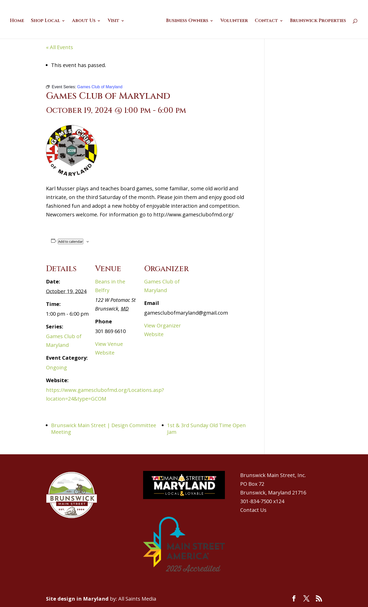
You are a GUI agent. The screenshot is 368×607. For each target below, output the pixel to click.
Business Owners (185, 20)
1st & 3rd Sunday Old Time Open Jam (206, 428)
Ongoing (56, 367)
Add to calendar (70, 241)
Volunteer (232, 20)
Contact (264, 20)
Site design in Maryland (77, 598)
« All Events (59, 47)
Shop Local (47, 20)
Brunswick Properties (316, 20)
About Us (85, 20)
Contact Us (253, 509)
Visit (115, 20)
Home (19, 20)
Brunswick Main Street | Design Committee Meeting (103, 428)
